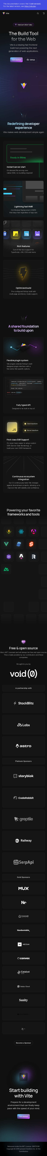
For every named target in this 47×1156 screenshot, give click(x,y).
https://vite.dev (30, 6)
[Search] (37, 13)
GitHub (31, 60)
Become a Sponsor (23, 1043)
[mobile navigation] (43, 13)
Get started (16, 60)
